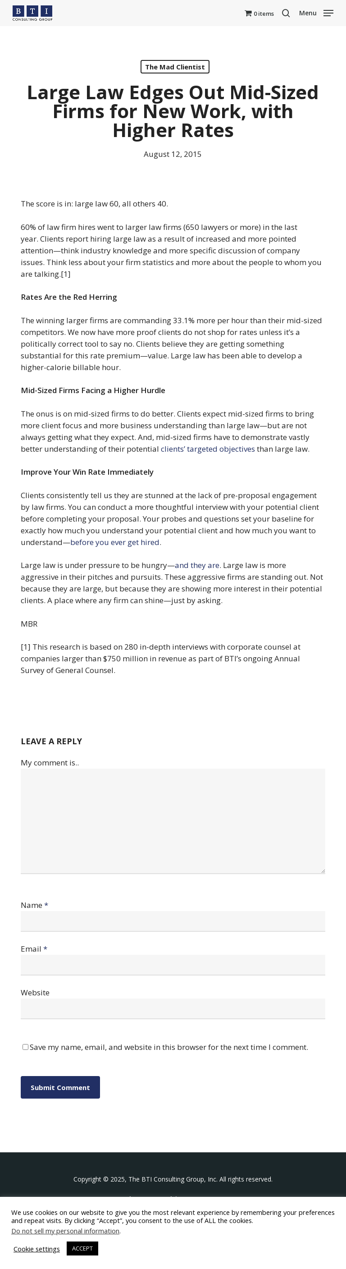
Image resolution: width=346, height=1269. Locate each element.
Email (34, 949)
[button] (316, 12)
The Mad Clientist (175, 66)
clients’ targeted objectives (208, 449)
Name (34, 905)
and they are (197, 565)
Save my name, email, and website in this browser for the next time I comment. (169, 1047)
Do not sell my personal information (65, 1230)
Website (35, 992)
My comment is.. (50, 762)
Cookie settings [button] (37, 1249)
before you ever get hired (114, 542)
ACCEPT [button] (82, 1248)
